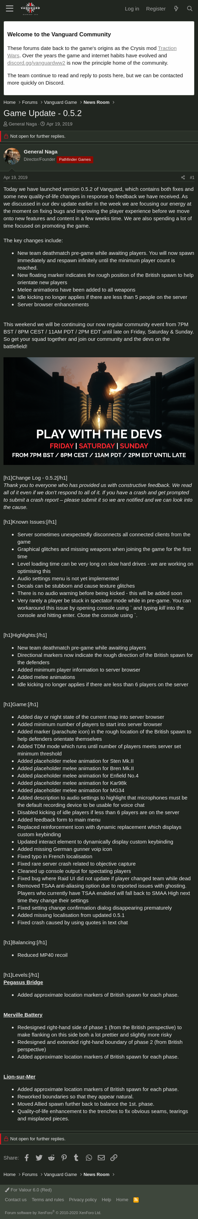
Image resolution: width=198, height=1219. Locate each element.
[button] (9, 8)
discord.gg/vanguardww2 (36, 63)
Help (106, 1199)
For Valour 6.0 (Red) (28, 1189)
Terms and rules (48, 1199)
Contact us (16, 1199)
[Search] (190, 8)
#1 (192, 177)
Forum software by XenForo (53, 1213)
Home (122, 1199)
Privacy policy (83, 1199)
